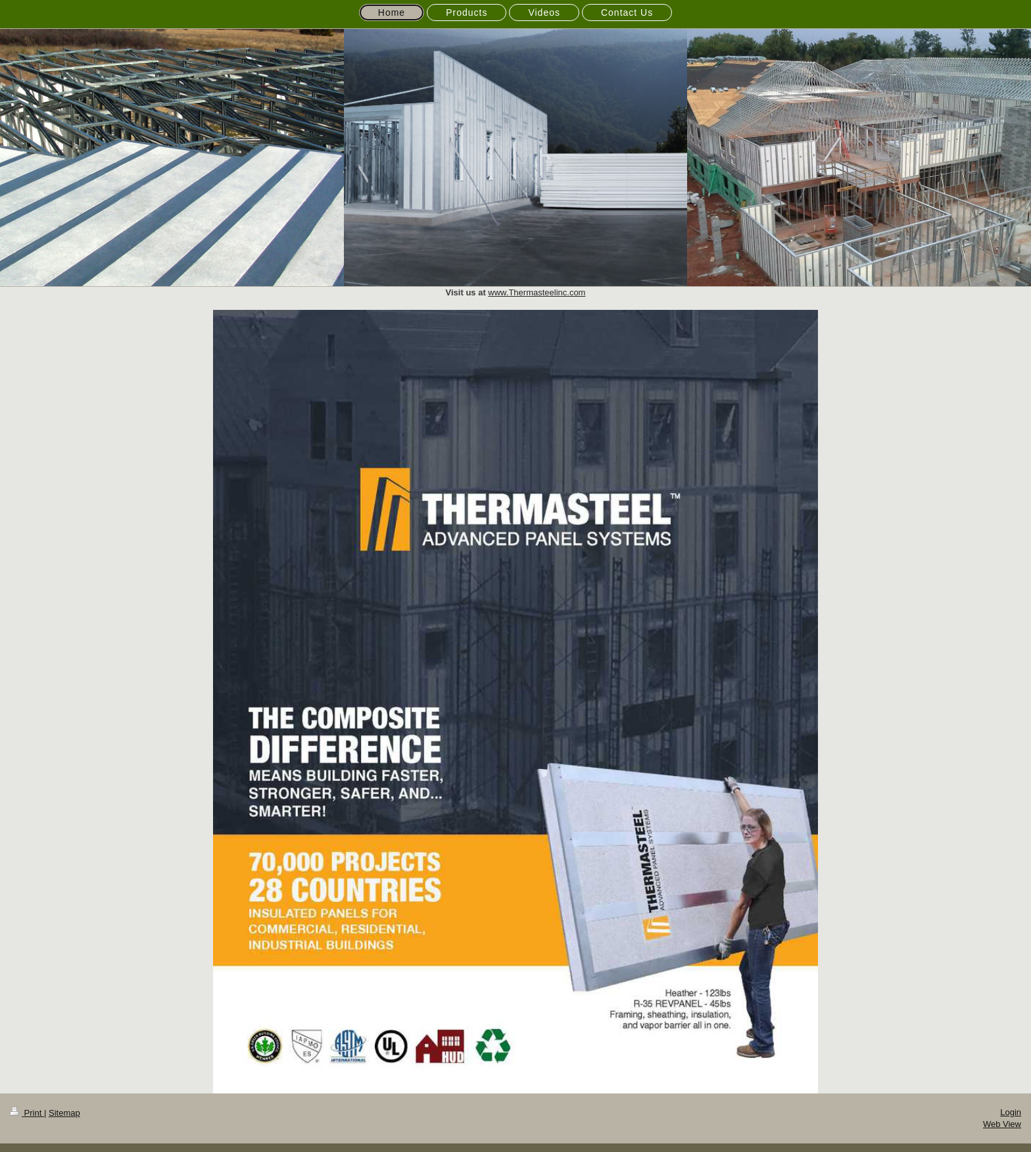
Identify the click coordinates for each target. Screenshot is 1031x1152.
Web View (1002, 1124)
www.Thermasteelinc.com (536, 292)
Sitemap (64, 1113)
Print (27, 1113)
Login (1010, 1112)
